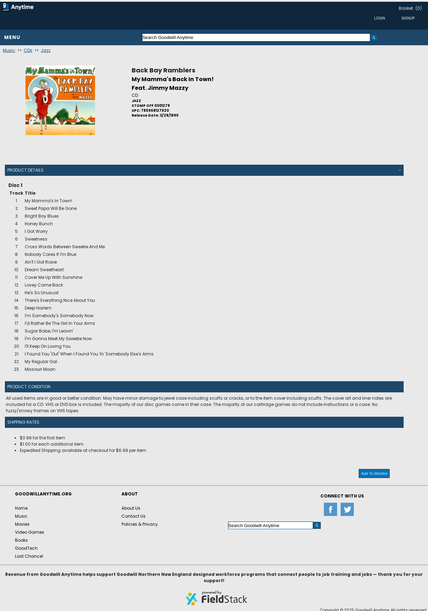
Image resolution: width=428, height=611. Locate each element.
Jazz (45, 50)
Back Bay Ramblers (163, 70)
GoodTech (26, 548)
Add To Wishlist (374, 473)
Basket (406, 8)
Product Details (25, 170)
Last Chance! (29, 556)
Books (21, 540)
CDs (28, 50)
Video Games (29, 532)
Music (9, 50)
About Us (131, 508)
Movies (22, 524)
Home (21, 508)
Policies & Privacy (140, 524)
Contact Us (134, 516)
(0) (418, 8)
